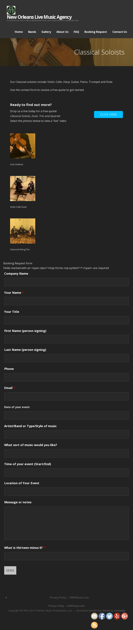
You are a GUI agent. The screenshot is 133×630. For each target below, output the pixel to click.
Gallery (46, 32)
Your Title (11, 312)
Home (19, 32)
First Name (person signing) (25, 331)
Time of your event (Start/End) (27, 464)
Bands (32, 32)
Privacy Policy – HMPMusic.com (69, 597)
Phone (9, 369)
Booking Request (95, 32)
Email (9, 388)
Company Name (16, 273)
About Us (62, 32)
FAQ (76, 32)
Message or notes (17, 502)
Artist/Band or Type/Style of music (30, 426)
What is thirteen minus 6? (24, 548)
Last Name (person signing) (25, 350)
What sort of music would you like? (30, 445)
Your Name (14, 293)
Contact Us (119, 32)
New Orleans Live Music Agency (39, 17)
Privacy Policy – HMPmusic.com (66, 605)
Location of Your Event (21, 483)
